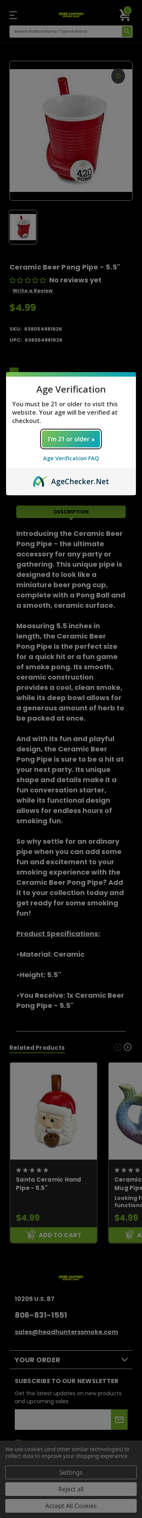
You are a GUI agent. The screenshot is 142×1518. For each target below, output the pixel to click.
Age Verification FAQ (71, 458)
